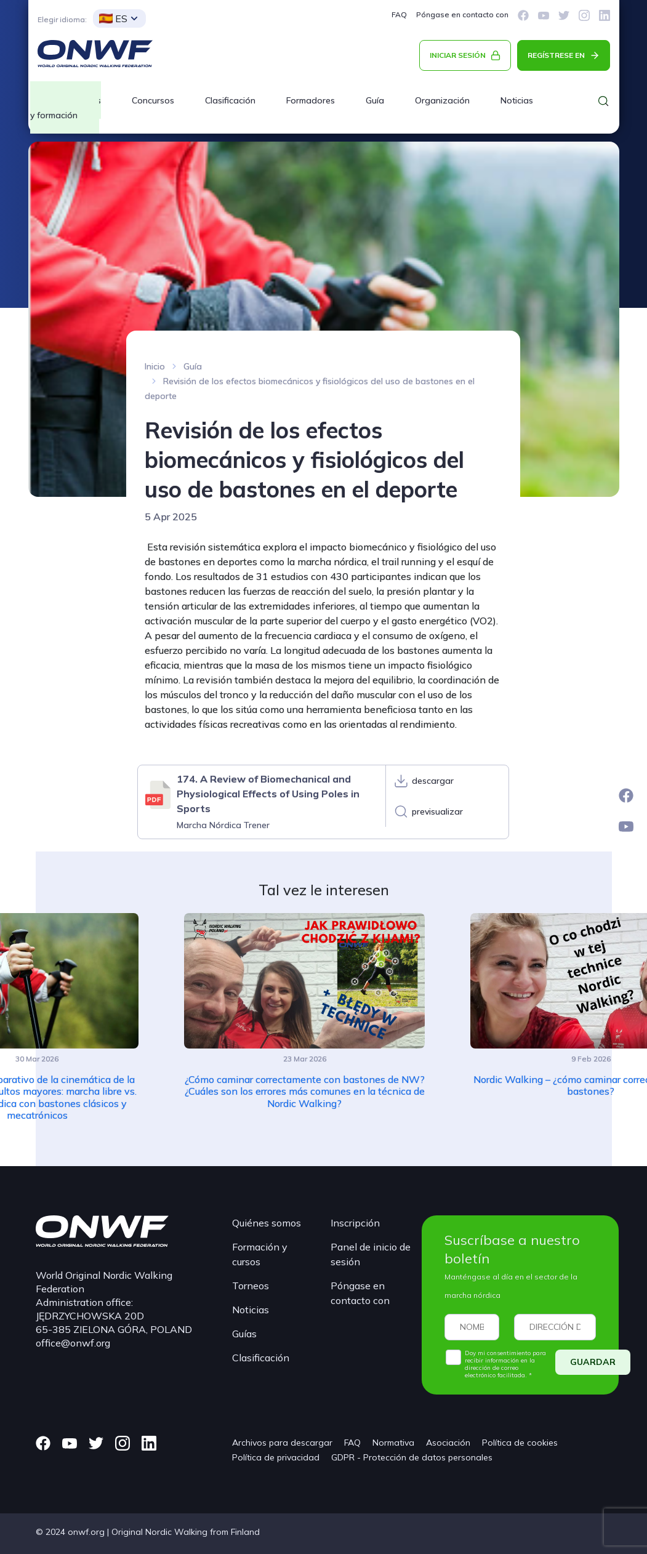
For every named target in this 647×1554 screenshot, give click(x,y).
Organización (442, 100)
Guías (244, 1333)
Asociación (448, 1442)
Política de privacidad (275, 1457)
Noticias (516, 100)
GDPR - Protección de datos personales (411, 1457)
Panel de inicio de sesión (371, 1254)
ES (113, 18)
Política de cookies (520, 1442)
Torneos (250, 1285)
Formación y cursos (259, 1254)
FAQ (399, 14)
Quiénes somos (266, 1223)
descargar (433, 780)
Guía (375, 100)
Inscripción (355, 1223)
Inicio (155, 366)
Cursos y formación (65, 108)
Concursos (153, 100)
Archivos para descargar (282, 1442)
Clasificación (230, 100)
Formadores (310, 100)
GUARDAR (593, 1361)
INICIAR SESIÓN (458, 55)
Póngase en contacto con (462, 14)
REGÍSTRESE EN (556, 55)
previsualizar (437, 811)
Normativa (393, 1442)
